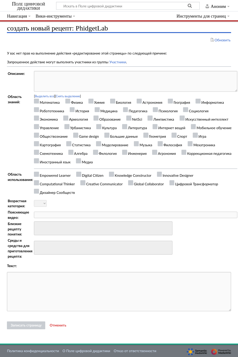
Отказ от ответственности (135, 351)
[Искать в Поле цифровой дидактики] (127, 5)
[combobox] (103, 228)
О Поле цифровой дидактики (86, 351)
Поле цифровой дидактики (28, 6)
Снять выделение (68, 96)
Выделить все (44, 96)
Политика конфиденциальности (33, 351)
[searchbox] (38, 227)
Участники (117, 62)
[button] (58, 325)
